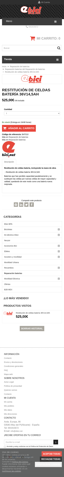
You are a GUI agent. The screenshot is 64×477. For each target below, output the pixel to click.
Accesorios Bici (10, 246)
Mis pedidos (9, 406)
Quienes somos (10, 390)
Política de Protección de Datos (42, 446)
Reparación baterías (13, 273)
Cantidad (8, 109)
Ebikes (7, 251)
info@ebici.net (17, 431)
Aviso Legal (9, 382)
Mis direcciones (10, 414)
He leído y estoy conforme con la (28, 446)
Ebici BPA (8, 224)
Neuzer (7, 240)
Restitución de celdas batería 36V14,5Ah (33, 313)
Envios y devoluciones (13, 362)
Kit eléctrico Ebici (11, 235)
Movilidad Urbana (11, 262)
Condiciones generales (13, 366)
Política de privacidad (13, 386)
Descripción (9, 162)
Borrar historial (32, 328)
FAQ (6, 370)
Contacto (8, 358)
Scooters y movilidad (12, 257)
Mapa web (8, 374)
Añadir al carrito (18, 129)
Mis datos (8, 410)
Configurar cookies (48, 464)
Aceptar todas (51, 453)
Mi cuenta (45, 2)
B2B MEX (8, 290)
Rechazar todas (50, 459)
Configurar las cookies (11, 471)
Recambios (9, 268)
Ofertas (7, 284)
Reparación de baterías (18, 137)
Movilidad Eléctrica (12, 279)
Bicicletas (8, 229)
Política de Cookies (20, 462)
